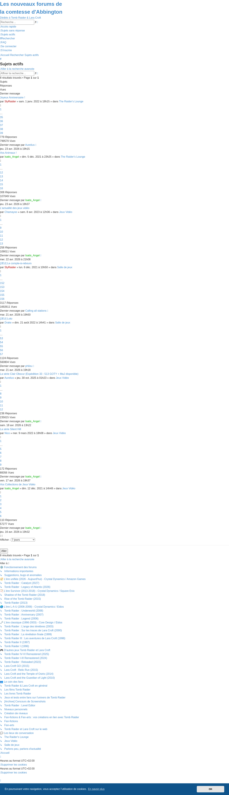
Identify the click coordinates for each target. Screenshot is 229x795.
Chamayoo (11, 212)
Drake (8, 322)
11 (1, 235)
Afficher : (17, 539)
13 (1, 176)
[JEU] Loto (6, 318)
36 (1, 121)
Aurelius (30, 144)
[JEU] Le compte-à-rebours (16, 263)
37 (1, 125)
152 (2, 283)
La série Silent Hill (10, 429)
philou (28, 366)
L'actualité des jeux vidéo (14, 208)
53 (1, 338)
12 (1, 172)
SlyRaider (10, 101)
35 (1, 117)
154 (2, 291)
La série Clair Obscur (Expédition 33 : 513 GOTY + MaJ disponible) (39, 373)
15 (1, 184)
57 (1, 354)
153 (2, 287)
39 (1, 133)
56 (1, 350)
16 (1, 188)
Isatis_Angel (12, 156)
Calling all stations (36, 310)
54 (1, 342)
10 (1, 231)
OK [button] (210, 789)
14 (1, 180)
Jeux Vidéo (65, 212)
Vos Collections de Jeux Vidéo (17, 484)
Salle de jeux (64, 267)
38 (1, 129)
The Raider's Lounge (71, 101)
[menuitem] (12, 30)
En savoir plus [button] (96, 789)
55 (1, 346)
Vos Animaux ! (8, 152)
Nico (7, 433)
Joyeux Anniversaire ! (12, 97)
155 (2, 295)
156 (2, 298)
